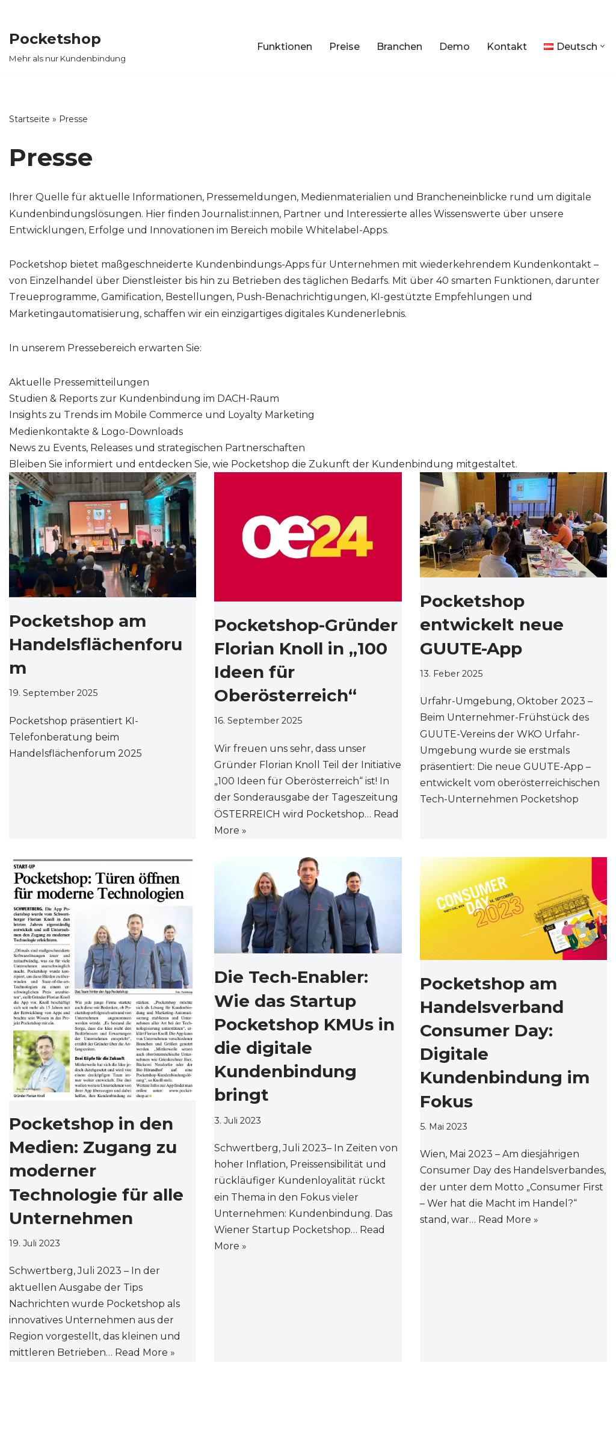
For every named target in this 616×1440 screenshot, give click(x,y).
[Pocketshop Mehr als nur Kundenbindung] (67, 46)
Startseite (29, 119)
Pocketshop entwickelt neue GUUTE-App (492, 624)
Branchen (399, 46)
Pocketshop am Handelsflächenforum (95, 644)
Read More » (145, 1352)
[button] (602, 46)
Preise (344, 46)
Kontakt (507, 46)
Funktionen (284, 46)
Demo (454, 46)
